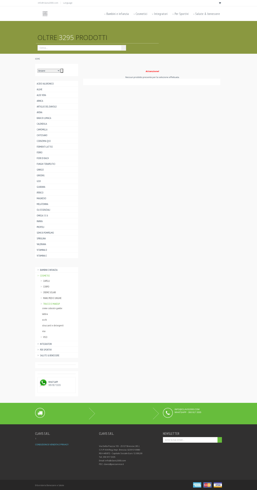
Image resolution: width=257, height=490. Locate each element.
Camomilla (42, 129)
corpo (44, 286)
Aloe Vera (41, 95)
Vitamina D (42, 249)
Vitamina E (42, 255)
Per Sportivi (180, 14)
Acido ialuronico (45, 83)
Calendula (42, 123)
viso (44, 331)
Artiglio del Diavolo (47, 106)
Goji (39, 181)
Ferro (39, 152)
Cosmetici (140, 14)
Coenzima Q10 (43, 141)
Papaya (40, 221)
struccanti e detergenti (53, 325)
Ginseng (41, 175)
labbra (45, 314)
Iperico (40, 192)
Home (37, 59)
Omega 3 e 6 (42, 215)
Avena (39, 112)
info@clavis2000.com (48, 2)
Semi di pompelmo (45, 232)
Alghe (39, 89)
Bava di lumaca (44, 118)
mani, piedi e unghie (50, 298)
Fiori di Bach (43, 158)
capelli (45, 280)
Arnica (40, 100)
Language (67, 2)
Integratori (159, 14)
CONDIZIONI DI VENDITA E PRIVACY (52, 444)
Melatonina (42, 204)
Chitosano (42, 135)
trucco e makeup (50, 303)
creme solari (48, 292)
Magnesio (41, 198)
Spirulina (41, 238)
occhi (44, 319)
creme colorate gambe (52, 308)
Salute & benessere (206, 14)
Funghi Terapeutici (46, 163)
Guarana (41, 186)
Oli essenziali (43, 209)
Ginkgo (40, 169)
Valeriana (41, 244)
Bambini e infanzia (116, 14)
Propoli (40, 227)
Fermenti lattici (45, 146)
